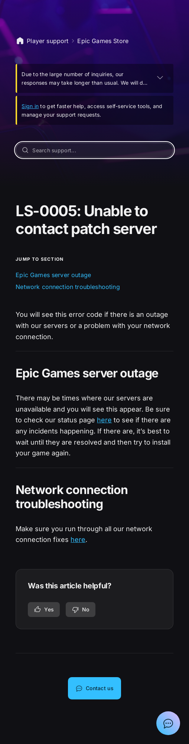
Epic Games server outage (53, 275)
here (104, 420)
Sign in (30, 106)
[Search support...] (94, 150)
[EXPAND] (160, 77)
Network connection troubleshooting (68, 286)
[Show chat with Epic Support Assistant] (168, 723)
